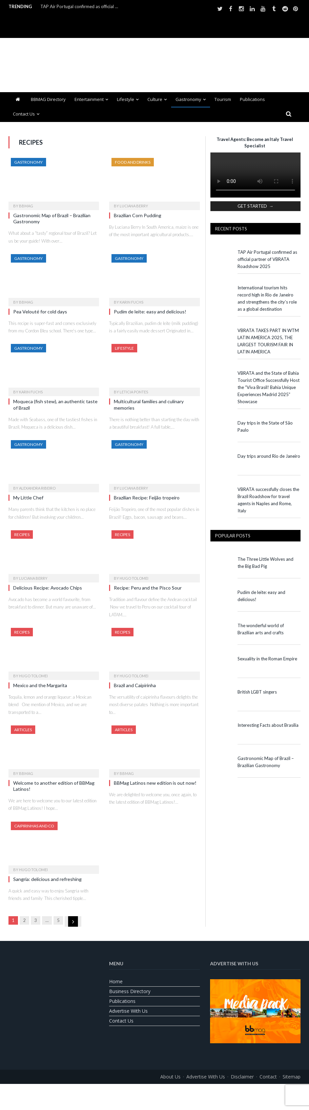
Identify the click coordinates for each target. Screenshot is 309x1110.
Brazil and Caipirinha (135, 685)
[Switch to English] (137, 1092)
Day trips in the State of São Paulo (265, 426)
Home (116, 981)
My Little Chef (28, 497)
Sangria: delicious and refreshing (48, 879)
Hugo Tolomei (134, 578)
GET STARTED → (255, 206)
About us (170, 1076)
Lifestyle (125, 99)
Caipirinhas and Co (34, 825)
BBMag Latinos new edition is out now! (155, 783)
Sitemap (292, 1076)
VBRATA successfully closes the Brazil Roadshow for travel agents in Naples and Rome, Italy (268, 500)
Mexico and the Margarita (40, 685)
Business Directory (129, 991)
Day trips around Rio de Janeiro (269, 456)
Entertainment (89, 99)
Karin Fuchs (131, 302)
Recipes (21, 534)
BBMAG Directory (48, 99)
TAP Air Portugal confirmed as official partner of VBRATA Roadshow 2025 (81, 6)
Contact (268, 1076)
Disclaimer (242, 1076)
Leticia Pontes (134, 392)
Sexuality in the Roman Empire (267, 658)
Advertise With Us (128, 1011)
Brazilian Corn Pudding (137, 215)
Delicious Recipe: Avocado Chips (47, 588)
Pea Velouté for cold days (40, 311)
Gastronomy (188, 99)
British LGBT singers (257, 692)
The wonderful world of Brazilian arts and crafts (261, 629)
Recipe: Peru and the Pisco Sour (148, 588)
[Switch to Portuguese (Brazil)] (154, 1092)
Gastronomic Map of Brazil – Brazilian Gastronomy (266, 762)
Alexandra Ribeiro (37, 488)
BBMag (26, 206)
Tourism (222, 99)
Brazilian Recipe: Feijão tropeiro (147, 497)
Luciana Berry (134, 206)
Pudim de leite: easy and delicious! (150, 311)
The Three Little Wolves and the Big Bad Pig (265, 562)
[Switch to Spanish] (171, 1092)
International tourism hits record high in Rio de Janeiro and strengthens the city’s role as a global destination (267, 298)
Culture (154, 99)
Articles (23, 729)
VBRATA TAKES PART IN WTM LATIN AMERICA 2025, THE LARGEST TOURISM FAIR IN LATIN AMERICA (268, 341)
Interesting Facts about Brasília (268, 725)
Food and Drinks (132, 162)
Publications (252, 99)
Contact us (24, 114)
